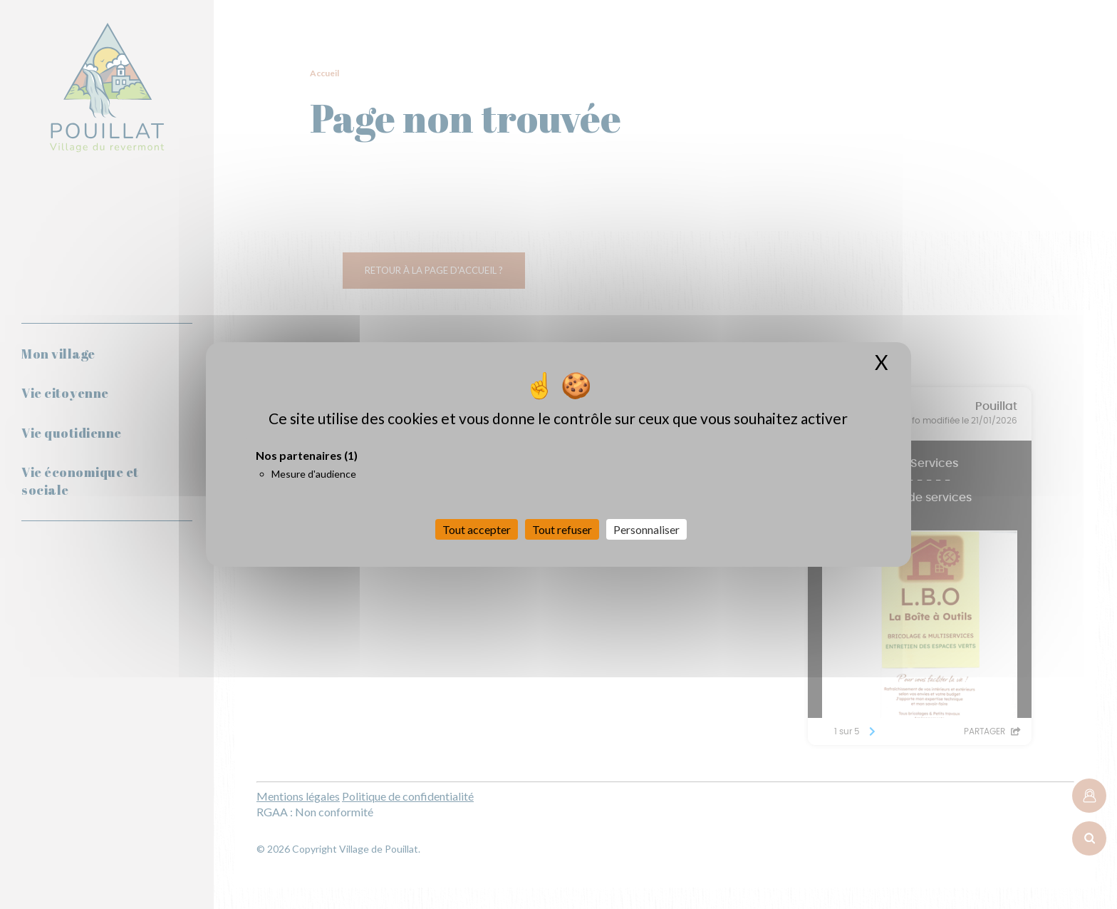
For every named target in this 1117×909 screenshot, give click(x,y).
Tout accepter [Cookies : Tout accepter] (476, 529)
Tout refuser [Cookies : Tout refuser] (562, 529)
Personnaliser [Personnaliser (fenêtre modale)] (646, 529)
